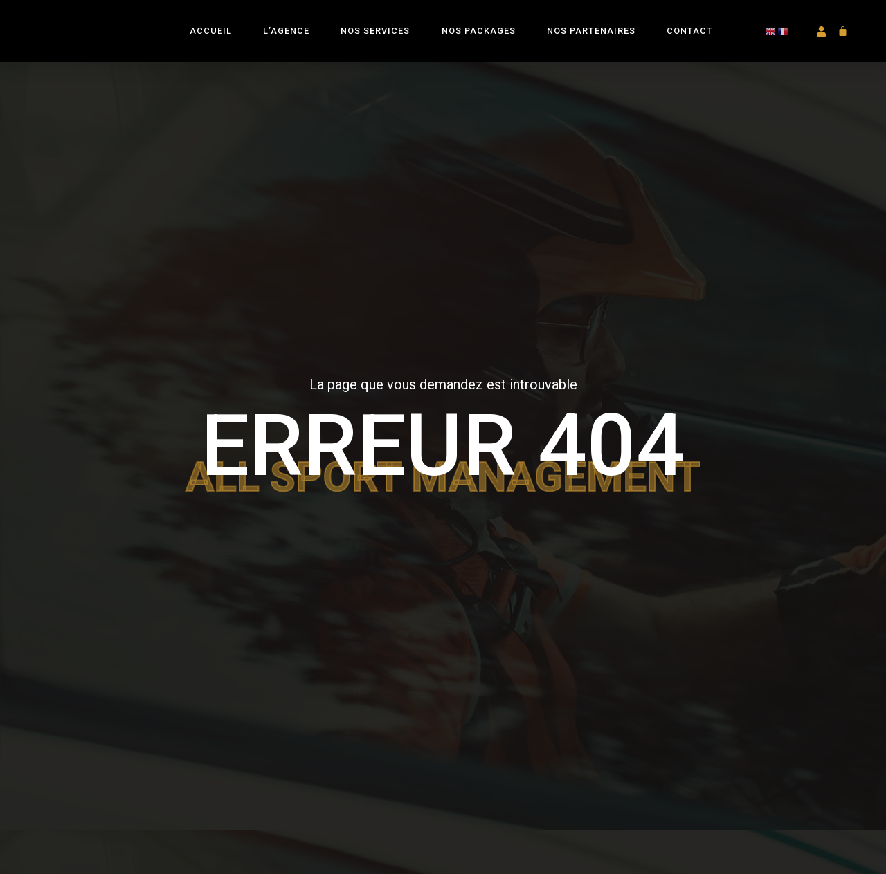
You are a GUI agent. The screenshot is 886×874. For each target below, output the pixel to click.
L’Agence (286, 40)
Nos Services (375, 40)
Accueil (211, 40)
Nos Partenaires (591, 40)
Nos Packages (479, 40)
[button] (820, 41)
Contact (690, 40)
